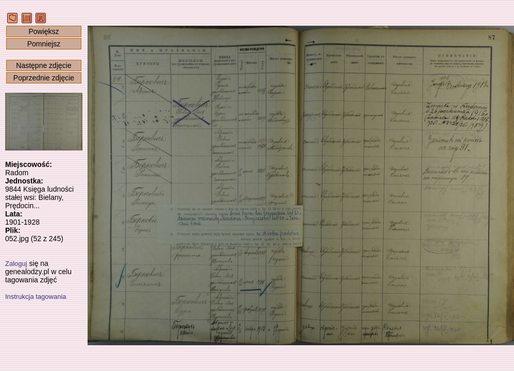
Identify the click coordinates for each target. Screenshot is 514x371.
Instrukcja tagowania (35, 296)
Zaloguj (16, 263)
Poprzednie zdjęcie (43, 78)
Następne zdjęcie (43, 65)
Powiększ (43, 31)
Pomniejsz (44, 44)
